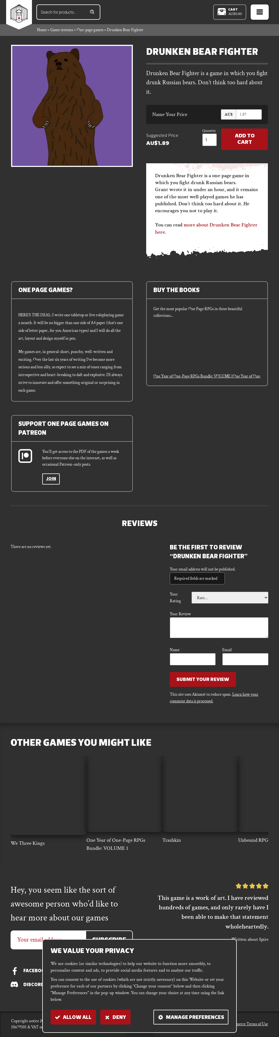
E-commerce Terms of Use (246, 1024)
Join (51, 480)
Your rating (177, 598)
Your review (182, 614)
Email (228, 650)
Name (176, 650)
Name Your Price (169, 115)
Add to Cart (244, 140)
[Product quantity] (208, 140)
